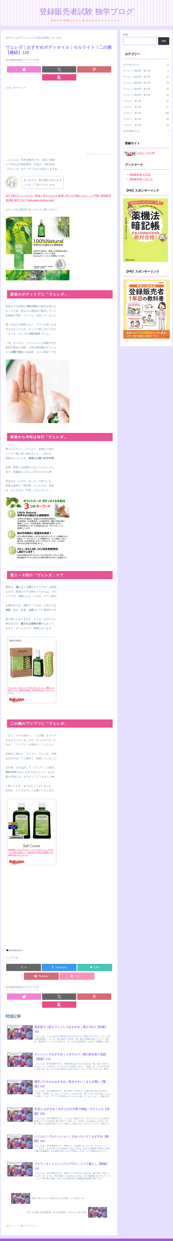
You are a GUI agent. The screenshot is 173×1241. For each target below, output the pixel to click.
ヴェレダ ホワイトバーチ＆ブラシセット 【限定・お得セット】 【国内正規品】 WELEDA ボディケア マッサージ (31, 682)
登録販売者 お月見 (139, 174)
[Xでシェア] (23, 959)
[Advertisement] (59, 113)
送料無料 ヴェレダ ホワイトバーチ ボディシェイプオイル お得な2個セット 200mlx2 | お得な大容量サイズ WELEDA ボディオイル (31, 844)
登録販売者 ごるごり (141, 179)
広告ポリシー (87, 1231)
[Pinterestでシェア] (41, 968)
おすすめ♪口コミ (15, 942)
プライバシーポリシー (66, 1231)
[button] (77, 968)
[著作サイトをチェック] (48, 69)
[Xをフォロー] (55, 69)
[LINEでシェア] (94, 959)
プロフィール (121, 1231)
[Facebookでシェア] (59, 959)
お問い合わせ (104, 1231)
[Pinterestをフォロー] (63, 69)
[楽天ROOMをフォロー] (70, 69)
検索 (125, 34)
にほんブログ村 (139, 153)
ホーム (48, 1231)
